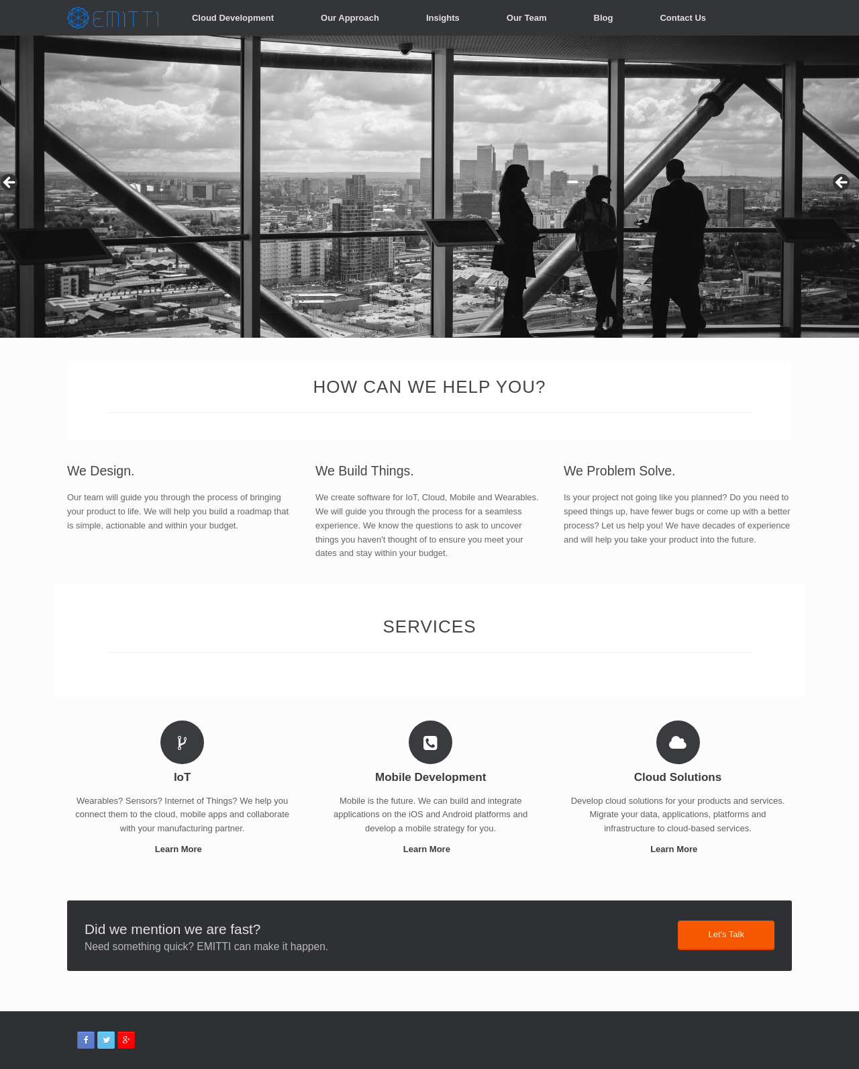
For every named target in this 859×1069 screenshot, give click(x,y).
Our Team (527, 18)
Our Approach (350, 18)
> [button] (842, 183)
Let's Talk (726, 934)
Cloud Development (233, 18)
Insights (443, 18)
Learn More (182, 849)
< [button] (10, 183)
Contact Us (683, 18)
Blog (603, 18)
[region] (429, 187)
